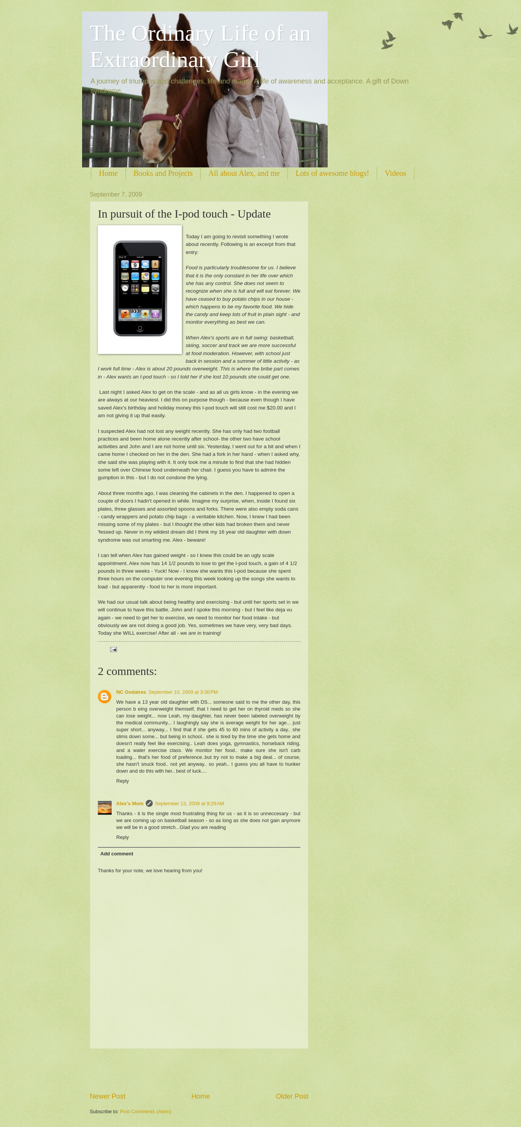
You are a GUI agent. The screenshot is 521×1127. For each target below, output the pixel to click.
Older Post (292, 1096)
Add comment (116, 854)
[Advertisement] (199, 1070)
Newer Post (107, 1096)
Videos (395, 173)
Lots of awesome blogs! (332, 173)
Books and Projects (163, 173)
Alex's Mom (129, 803)
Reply (122, 781)
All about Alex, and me (244, 173)
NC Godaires (131, 692)
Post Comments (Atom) (145, 1111)
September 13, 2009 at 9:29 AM (189, 803)
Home (108, 173)
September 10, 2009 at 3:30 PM (183, 692)
